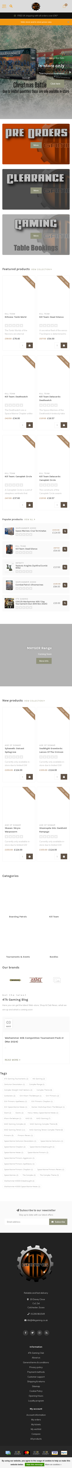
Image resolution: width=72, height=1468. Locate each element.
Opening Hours (36, 1396)
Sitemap (36, 1386)
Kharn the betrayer (12, 1118)
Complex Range (36, 1084)
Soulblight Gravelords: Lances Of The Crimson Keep (51, 752)
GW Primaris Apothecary (15, 1101)
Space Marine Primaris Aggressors (19, 1158)
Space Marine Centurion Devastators (20, 1141)
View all (29, 519)
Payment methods (36, 1372)
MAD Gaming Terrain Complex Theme (46, 1130)
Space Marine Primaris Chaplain (18, 1169)
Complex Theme (44, 1090)
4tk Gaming (39, 1079)
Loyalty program (36, 1400)
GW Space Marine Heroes (15, 1107)
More (36, 145)
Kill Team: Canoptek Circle (18, 476)
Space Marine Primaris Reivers (50, 1169)
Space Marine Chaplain (15, 1147)
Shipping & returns (36, 1381)
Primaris (9, 1135)
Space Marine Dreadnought (42, 1147)
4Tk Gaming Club (36, 1353)
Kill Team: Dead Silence (51, 317)
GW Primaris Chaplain (42, 1101)
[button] (2, 72)
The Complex (29, 1175)
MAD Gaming (43, 1118)
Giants (19, 1113)
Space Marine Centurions (51, 1141)
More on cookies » (53, 1464)
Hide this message (34, 1464)
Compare (36, 1434)
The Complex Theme (49, 1175)
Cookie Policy (36, 1391)
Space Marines (11, 1175)
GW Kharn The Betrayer (31, 1096)
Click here (55, 83)
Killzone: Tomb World (15, 317)
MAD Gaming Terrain (14, 1130)
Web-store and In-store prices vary (36, 22)
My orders (36, 1419)
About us (36, 1357)
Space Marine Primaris (38, 1152)
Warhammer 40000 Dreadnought (19, 1181)
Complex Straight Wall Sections (18, 1090)
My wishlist (36, 1429)
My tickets (36, 1424)
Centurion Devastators (14, 1084)
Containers (9, 1096)
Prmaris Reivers (25, 1135)
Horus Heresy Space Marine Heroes (43, 1113)
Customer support (36, 1377)
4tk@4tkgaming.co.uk (37, 1320)
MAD (29, 1118)
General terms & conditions (36, 1362)
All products (36, 1439)
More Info (44, 661)
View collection (41, 269)
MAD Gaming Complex (15, 1124)
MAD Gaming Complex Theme (43, 1124)
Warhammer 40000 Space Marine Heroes (22, 1186)
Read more (13, 1060)
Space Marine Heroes (13, 1152)
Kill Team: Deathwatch (16, 396)
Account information (36, 1415)
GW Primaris (52, 1096)
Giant (7, 1113)
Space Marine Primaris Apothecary (19, 1164)
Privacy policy (36, 1367)
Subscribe (58, 1222)
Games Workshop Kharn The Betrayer (48, 1107)
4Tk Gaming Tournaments (16, 1079)
